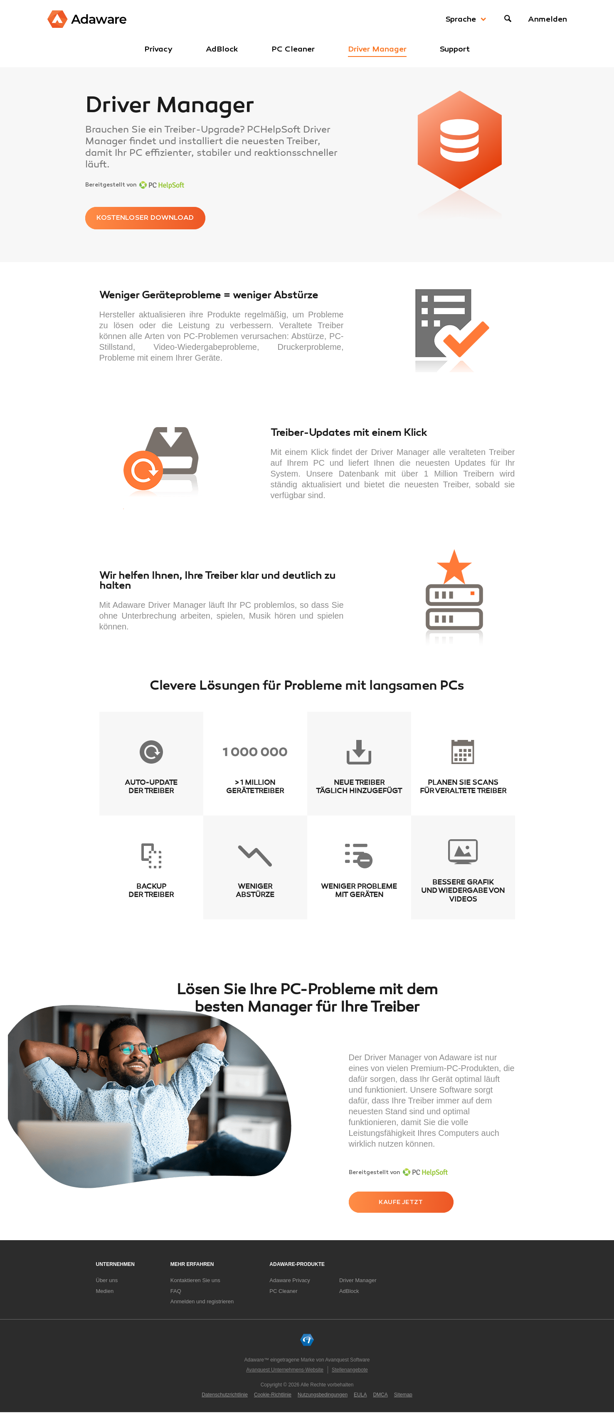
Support (455, 49)
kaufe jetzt (403, 1203)
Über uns (107, 1281)
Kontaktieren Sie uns (195, 1281)
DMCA (380, 1395)
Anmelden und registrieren (202, 1302)
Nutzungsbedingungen (323, 1395)
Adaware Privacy (289, 1281)
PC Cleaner (293, 49)
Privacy (158, 49)
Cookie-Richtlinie (272, 1395)
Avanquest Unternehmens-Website (284, 1370)
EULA (360, 1395)
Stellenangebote (350, 1370)
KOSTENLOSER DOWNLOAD (150, 218)
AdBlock (222, 49)
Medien (105, 1291)
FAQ (175, 1291)
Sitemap (403, 1395)
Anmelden (547, 19)
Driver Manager (377, 49)
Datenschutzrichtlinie (225, 1395)
